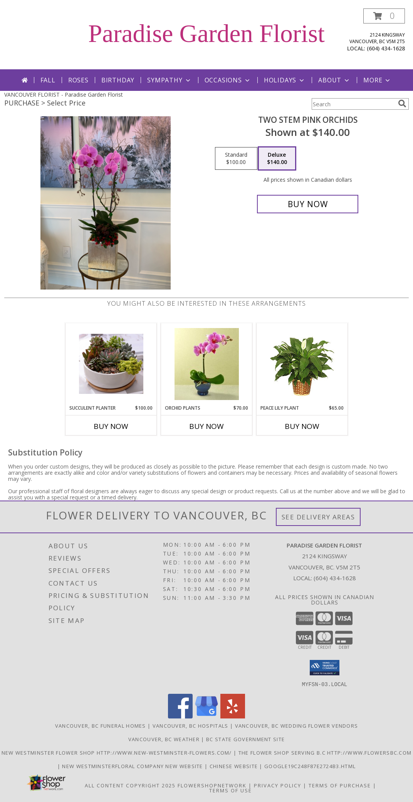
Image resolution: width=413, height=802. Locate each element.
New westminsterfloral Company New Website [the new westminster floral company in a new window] (133, 765)
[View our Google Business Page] (206, 716)
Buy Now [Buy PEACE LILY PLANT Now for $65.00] (302, 426)
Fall (47, 80)
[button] (384, 15)
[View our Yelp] (232, 716)
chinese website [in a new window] (235, 765)
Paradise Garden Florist (206, 33)
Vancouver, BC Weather (164, 738)
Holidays (285, 80)
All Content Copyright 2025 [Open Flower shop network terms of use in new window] (130, 785)
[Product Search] (353, 104)
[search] (402, 103)
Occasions (228, 80)
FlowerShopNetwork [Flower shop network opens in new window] (212, 785)
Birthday (117, 80)
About (334, 80)
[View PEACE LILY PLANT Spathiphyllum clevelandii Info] (302, 364)
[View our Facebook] (180, 716)
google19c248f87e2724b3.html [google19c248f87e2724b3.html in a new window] (310, 765)
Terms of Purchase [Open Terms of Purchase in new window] (340, 785)
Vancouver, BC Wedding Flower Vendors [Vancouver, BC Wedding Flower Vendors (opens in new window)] (296, 725)
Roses (78, 80)
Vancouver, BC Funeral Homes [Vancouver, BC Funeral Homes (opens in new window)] (100, 725)
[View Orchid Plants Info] (207, 364)
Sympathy (169, 80)
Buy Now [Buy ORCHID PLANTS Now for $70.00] (206, 426)
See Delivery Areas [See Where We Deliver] (318, 516)
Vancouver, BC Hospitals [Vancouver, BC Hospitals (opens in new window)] (190, 725)
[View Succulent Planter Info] (111, 364)
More (377, 80)
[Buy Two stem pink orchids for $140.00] (307, 204)
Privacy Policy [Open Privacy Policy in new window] (277, 785)
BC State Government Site (245, 738)
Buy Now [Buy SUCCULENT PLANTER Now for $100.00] (111, 426)
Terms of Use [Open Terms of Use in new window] (230, 790)
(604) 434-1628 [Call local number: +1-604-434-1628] (386, 48)
